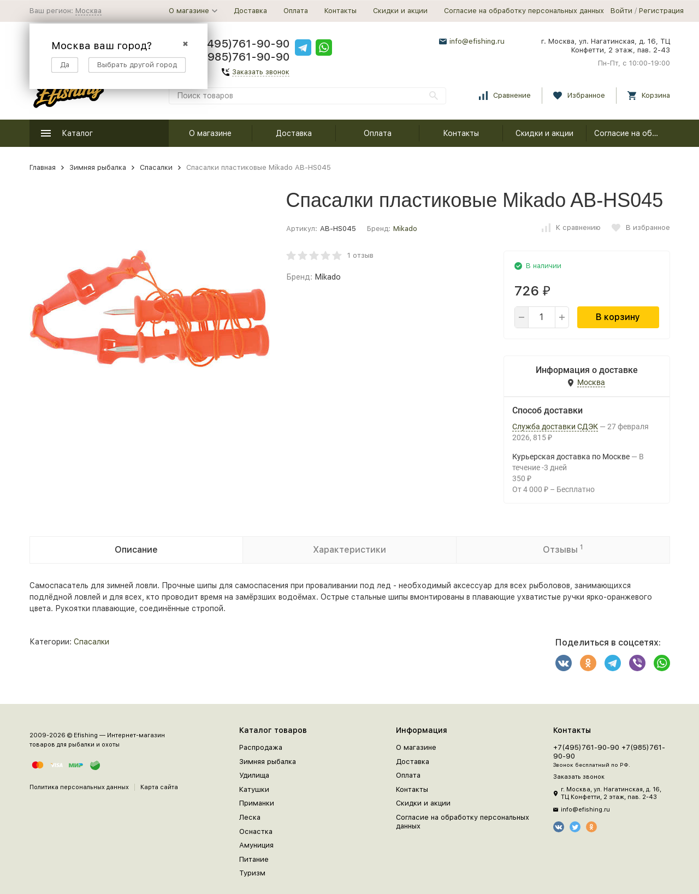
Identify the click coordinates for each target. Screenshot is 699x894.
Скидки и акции (400, 11)
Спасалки (156, 167)
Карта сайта (159, 787)
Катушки (254, 789)
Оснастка (256, 831)
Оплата (295, 11)
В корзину (618, 317)
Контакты (340, 11)
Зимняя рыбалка (97, 167)
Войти (621, 11)
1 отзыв (360, 255)
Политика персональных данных (79, 787)
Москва (88, 11)
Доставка (250, 11)
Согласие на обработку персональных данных (524, 11)
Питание (254, 859)
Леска (249, 817)
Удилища (254, 775)
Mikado (405, 228)
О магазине (210, 133)
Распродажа (260, 747)
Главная (42, 167)
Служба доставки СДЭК (555, 426)
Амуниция (256, 845)
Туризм (252, 873)
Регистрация (661, 11)
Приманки (256, 803)
